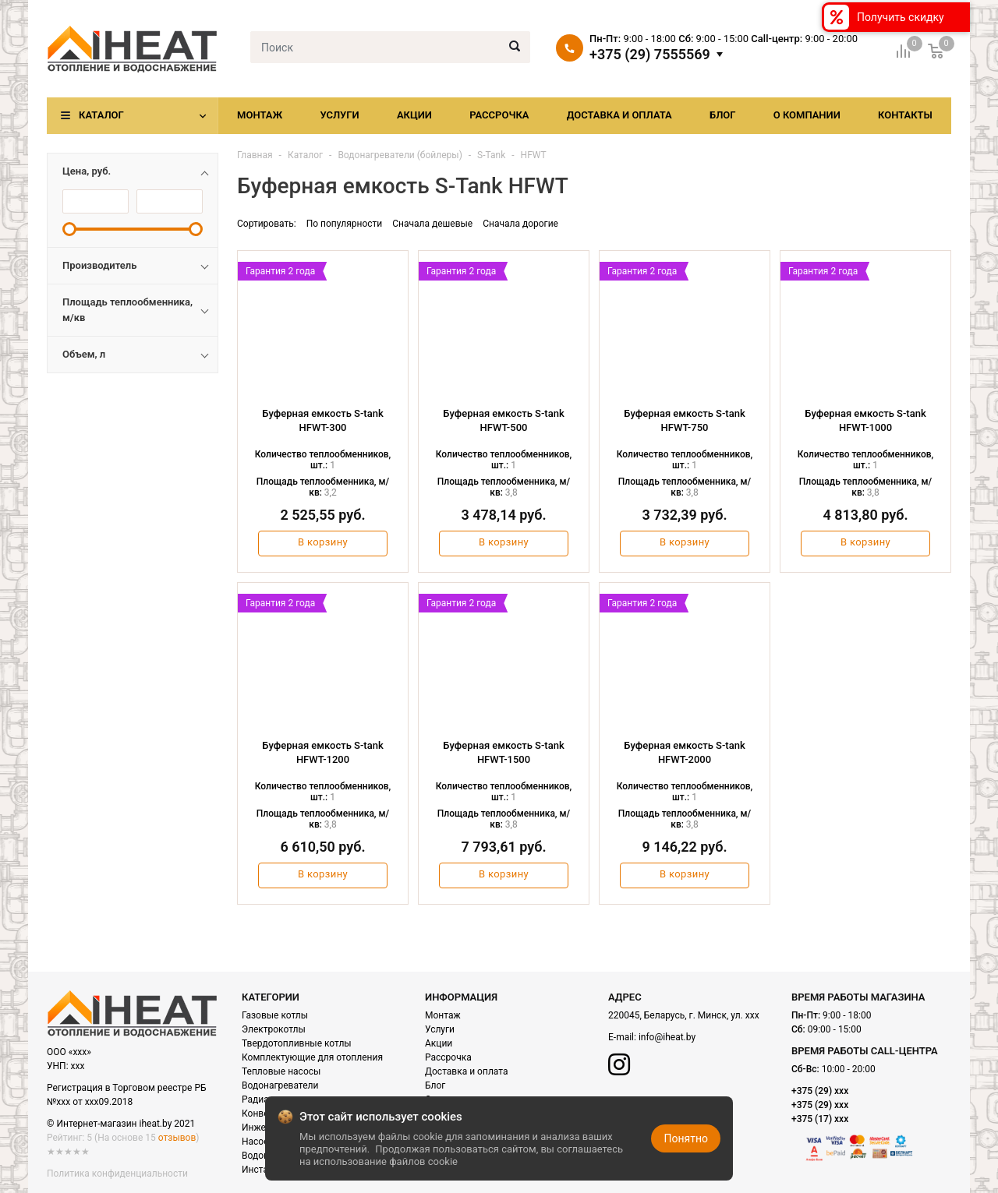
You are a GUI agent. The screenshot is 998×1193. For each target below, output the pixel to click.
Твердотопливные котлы (297, 1043)
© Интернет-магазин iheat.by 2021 (121, 1123)
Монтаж (259, 115)
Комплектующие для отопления (312, 1057)
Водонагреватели (280, 1085)
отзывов (177, 1137)
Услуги (339, 115)
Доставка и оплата (619, 115)
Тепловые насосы (281, 1071)
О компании (807, 115)
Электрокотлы (274, 1029)
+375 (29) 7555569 (649, 54)
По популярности (344, 223)
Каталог (101, 115)
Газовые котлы (275, 1015)
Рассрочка (499, 115)
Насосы (259, 1141)
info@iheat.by (667, 1037)
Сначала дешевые (432, 223)
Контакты (905, 115)
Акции (414, 115)
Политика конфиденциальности (117, 1173)
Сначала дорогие (520, 223)
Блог (723, 115)
